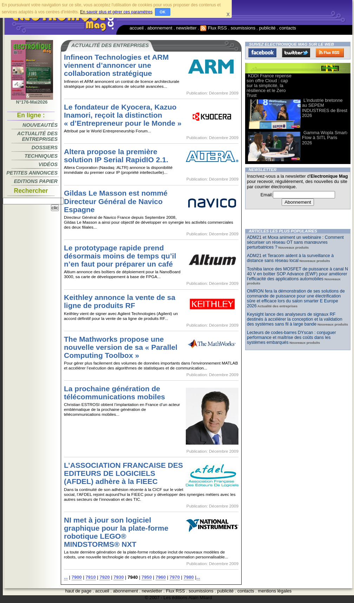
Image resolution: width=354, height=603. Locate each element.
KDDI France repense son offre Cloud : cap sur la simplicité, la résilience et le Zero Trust (269, 85)
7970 (175, 577)
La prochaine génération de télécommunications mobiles (114, 393)
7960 (161, 577)
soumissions (243, 28)
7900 (77, 577)
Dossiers (45, 147)
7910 (91, 577)
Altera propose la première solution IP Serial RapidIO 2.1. (116, 156)
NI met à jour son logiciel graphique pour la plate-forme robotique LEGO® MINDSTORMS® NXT (116, 532)
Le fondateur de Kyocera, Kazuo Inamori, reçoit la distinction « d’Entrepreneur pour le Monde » (123, 115)
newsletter (186, 28)
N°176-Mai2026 (32, 100)
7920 (104, 577)
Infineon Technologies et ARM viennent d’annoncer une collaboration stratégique (116, 65)
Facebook (262, 52)
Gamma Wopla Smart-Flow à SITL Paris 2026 (325, 137)
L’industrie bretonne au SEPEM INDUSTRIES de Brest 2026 (324, 108)
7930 (118, 577)
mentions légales (274, 591)
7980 (189, 577)
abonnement (160, 28)
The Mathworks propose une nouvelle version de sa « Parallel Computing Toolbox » (120, 347)
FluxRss (330, 52)
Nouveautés (40, 125)
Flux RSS (213, 28)
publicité (267, 28)
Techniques (41, 156)
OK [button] (163, 12)
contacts (287, 28)
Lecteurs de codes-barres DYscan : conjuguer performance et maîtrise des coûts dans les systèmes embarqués (291, 337)
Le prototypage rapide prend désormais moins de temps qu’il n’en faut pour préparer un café (120, 256)
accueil (137, 28)
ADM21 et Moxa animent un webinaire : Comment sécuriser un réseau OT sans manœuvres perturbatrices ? (295, 242)
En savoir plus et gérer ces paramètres (116, 11)
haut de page (78, 591)
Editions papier (36, 181)
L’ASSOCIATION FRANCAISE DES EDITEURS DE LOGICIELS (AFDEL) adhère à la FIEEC (123, 473)
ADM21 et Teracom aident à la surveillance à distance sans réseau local (290, 258)
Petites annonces (32, 173)
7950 (147, 577)
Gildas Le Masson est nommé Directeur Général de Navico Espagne (116, 201)
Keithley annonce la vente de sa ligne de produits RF (119, 301)
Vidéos (48, 164)
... (66, 577)
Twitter (296, 52)
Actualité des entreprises (37, 136)
